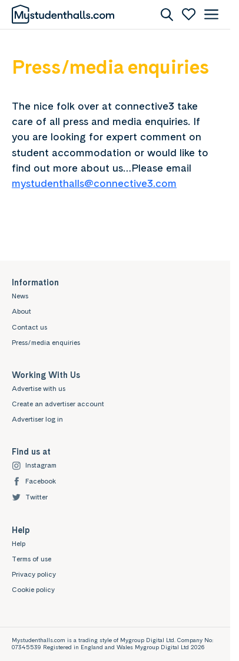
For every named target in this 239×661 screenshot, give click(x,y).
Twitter (30, 497)
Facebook (34, 481)
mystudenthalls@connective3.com (94, 183)
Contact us (29, 327)
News (20, 296)
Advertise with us (38, 388)
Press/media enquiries (46, 342)
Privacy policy (34, 574)
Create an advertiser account (58, 404)
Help (18, 544)
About (21, 311)
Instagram (34, 465)
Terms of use (31, 559)
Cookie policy (33, 590)
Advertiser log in (37, 419)
